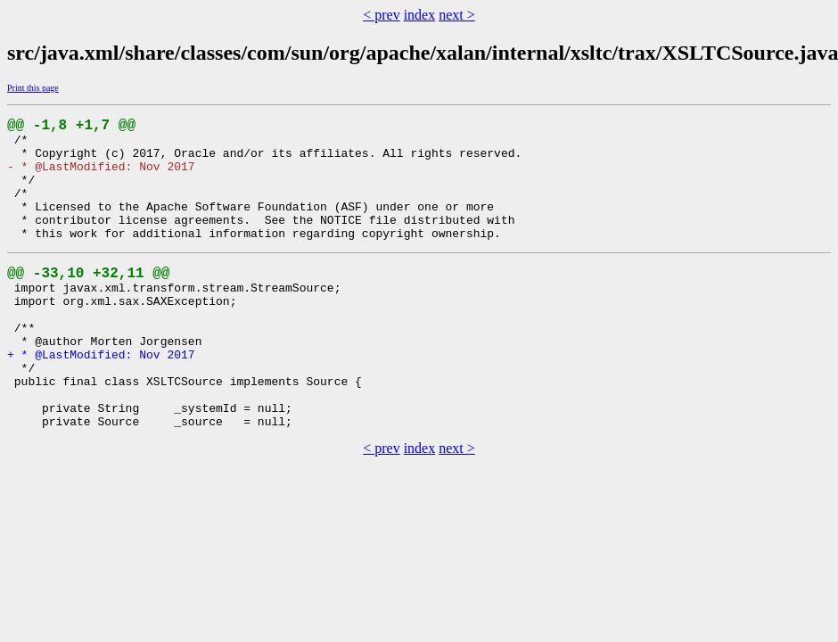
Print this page (33, 88)
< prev (381, 14)
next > (457, 14)
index (420, 14)
